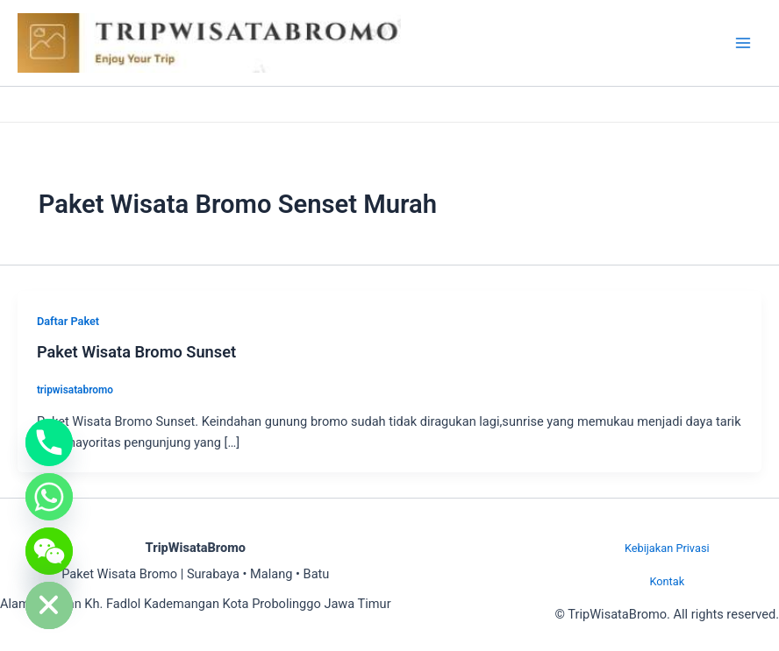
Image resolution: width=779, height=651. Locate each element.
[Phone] (49, 442)
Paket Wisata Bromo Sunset (136, 352)
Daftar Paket (68, 321)
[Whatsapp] (49, 496)
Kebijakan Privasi (667, 548)
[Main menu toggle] (743, 43)
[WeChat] (49, 551)
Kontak (666, 581)
